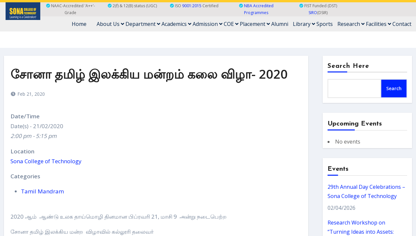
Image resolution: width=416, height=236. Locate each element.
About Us (110, 24)
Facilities (378, 24)
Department (142, 24)
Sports (324, 24)
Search (394, 88)
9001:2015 (191, 6)
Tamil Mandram (42, 191)
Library (304, 24)
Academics (176, 24)
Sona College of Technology (46, 161)
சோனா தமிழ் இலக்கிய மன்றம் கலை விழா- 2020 (149, 73)
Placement (255, 24)
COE (231, 24)
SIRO (313, 12)
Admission (207, 24)
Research (351, 24)
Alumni (279, 24)
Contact (401, 24)
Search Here (348, 66)
